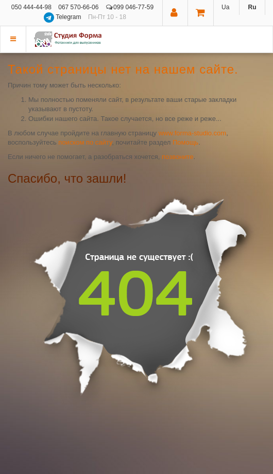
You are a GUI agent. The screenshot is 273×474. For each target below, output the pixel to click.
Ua (225, 7)
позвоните (178, 157)
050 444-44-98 (31, 7)
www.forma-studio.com (192, 133)
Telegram (63, 17)
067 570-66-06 (78, 7)
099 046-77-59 (130, 7)
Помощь (185, 142)
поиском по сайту (85, 142)
